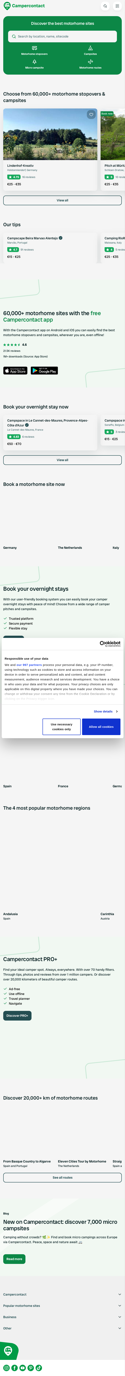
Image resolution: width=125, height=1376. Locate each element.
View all (62, 200)
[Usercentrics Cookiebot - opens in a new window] (102, 644)
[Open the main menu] (117, 6)
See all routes (62, 1177)
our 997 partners (29, 665)
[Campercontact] (24, 6)
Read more (14, 1259)
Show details (103, 711)
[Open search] (105, 6)
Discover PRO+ (17, 1016)
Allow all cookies (101, 726)
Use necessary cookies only (61, 727)
